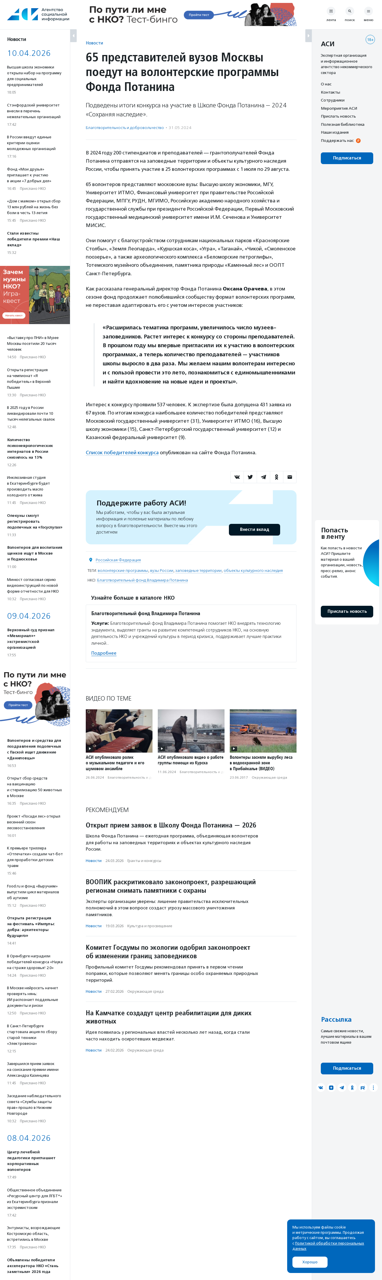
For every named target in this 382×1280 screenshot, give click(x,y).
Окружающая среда (269, 777)
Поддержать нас (337, 140)
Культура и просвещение (149, 926)
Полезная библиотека (342, 124)
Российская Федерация (118, 559)
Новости (94, 42)
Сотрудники (333, 100)
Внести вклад (254, 529)
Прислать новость (338, 116)
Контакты (330, 92)
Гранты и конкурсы (144, 860)
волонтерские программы (123, 570)
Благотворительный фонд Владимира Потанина (142, 579)
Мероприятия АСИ (339, 108)
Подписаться (347, 158)
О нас (326, 84)
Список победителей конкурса (122, 452)
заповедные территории (198, 570)
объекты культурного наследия (253, 570)
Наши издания (335, 132)
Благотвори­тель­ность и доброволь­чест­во (125, 127)
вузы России (161, 570)
